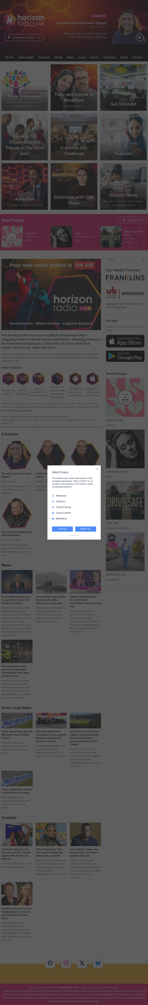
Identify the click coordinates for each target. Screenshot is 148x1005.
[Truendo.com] (74, 535)
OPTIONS (62, 529)
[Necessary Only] (97, 469)
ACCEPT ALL (85, 529)
